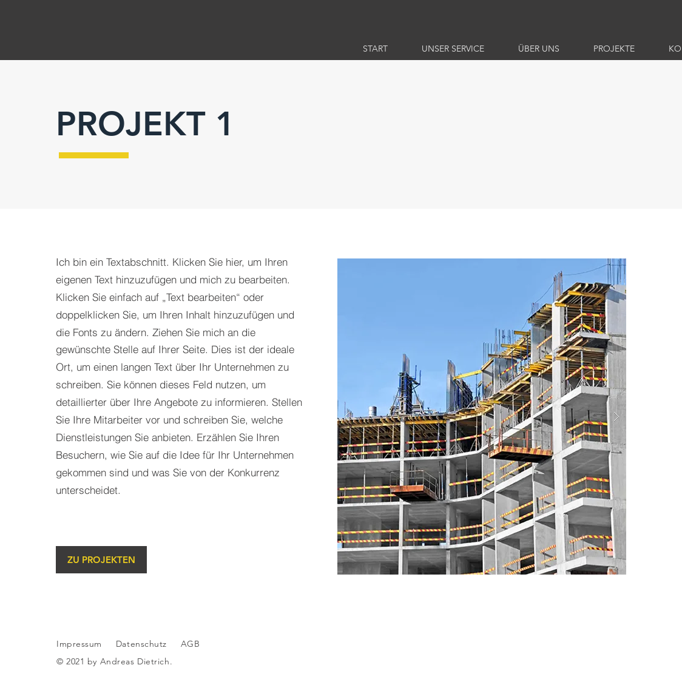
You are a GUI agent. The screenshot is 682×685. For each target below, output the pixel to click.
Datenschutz (143, 643)
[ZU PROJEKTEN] (101, 559)
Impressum (79, 643)
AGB (189, 643)
